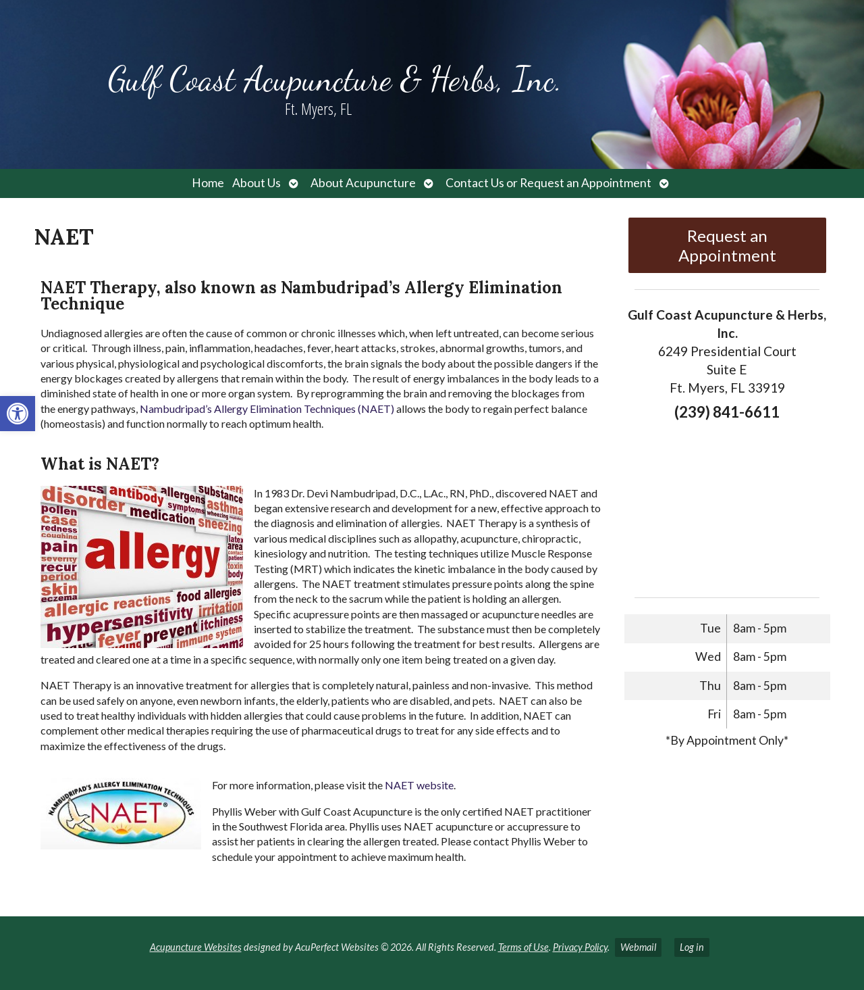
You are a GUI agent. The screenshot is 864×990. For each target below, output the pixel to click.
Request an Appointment (727, 245)
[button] (17, 413)
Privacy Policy (580, 947)
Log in (692, 947)
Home (208, 183)
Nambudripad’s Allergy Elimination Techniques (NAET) (267, 408)
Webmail (638, 947)
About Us (256, 183)
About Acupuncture (363, 183)
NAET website (419, 784)
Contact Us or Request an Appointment (548, 183)
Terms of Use (523, 947)
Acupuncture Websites (196, 947)
